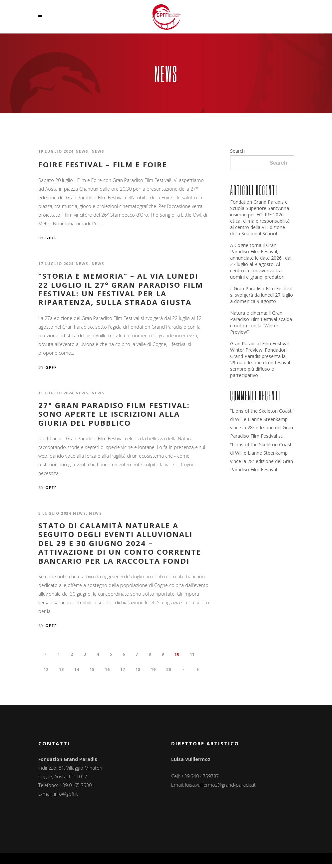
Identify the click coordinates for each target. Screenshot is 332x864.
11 (192, 654)
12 (46, 669)
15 (92, 669)
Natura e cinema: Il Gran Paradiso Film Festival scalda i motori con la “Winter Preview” (261, 322)
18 (138, 669)
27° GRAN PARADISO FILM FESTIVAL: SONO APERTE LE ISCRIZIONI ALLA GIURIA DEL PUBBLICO (114, 414)
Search (237, 151)
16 (107, 669)
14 (76, 669)
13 (61, 669)
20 (168, 669)
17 (122, 669)
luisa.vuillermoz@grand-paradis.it (220, 785)
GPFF (51, 237)
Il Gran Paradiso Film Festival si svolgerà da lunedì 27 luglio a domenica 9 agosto (261, 294)
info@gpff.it (66, 794)
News (82, 151)
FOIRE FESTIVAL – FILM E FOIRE (102, 164)
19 (153, 669)
